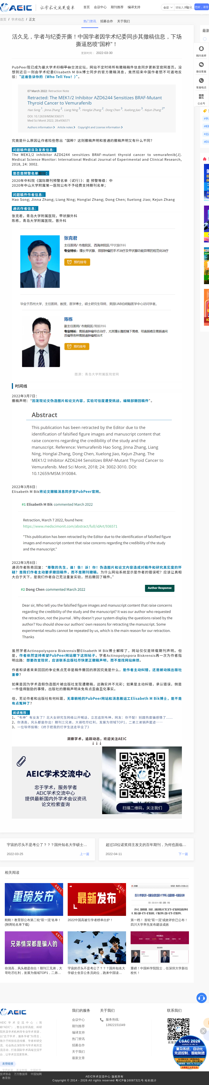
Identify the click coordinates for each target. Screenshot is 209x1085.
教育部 (6, 1078)
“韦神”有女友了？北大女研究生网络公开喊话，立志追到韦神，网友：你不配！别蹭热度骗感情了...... (95, 717)
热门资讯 (89, 21)
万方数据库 (21, 1074)
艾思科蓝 (7, 1070)
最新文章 (78, 1058)
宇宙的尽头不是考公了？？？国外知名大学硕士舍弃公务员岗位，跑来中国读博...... (48, 845)
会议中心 (100, 7)
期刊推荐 (117, 7)
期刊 (42, 173)
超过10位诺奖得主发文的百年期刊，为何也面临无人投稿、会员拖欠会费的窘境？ (147, 845)
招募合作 (106, 21)
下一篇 (183, 854)
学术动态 (17, 19)
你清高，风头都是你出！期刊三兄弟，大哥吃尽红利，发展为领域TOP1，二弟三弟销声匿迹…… (90, 722)
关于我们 (123, 21)
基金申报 (21, 1070)
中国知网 (36, 1074)
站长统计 (151, 1080)
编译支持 (134, 7)
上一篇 (84, 854)
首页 (86, 7)
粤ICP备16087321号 (130, 1080)
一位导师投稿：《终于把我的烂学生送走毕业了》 (54, 727)
